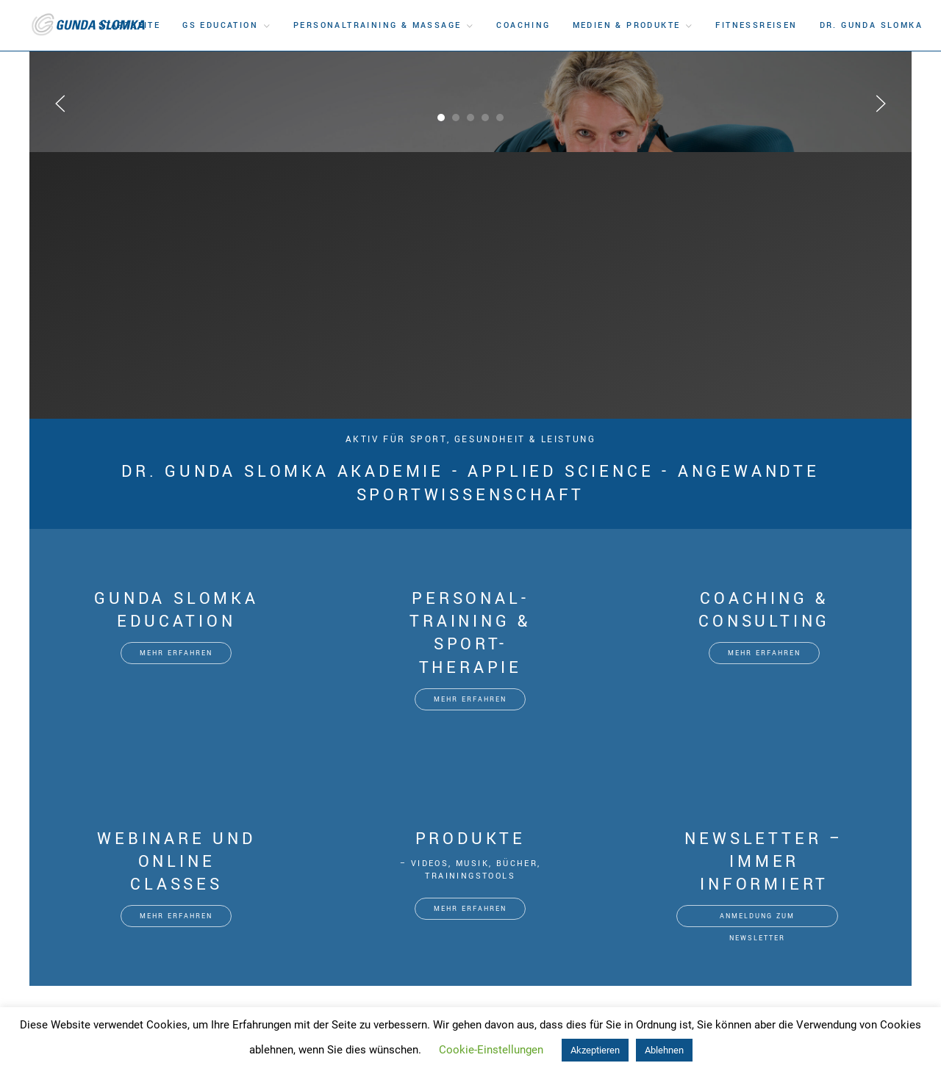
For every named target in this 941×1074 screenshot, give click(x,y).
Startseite (129, 25)
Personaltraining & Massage (377, 25)
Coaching (523, 25)
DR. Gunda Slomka (871, 25)
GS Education (220, 25)
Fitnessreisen (756, 25)
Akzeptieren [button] (595, 1050)
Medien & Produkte (627, 25)
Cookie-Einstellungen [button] (491, 1049)
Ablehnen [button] (664, 1050)
